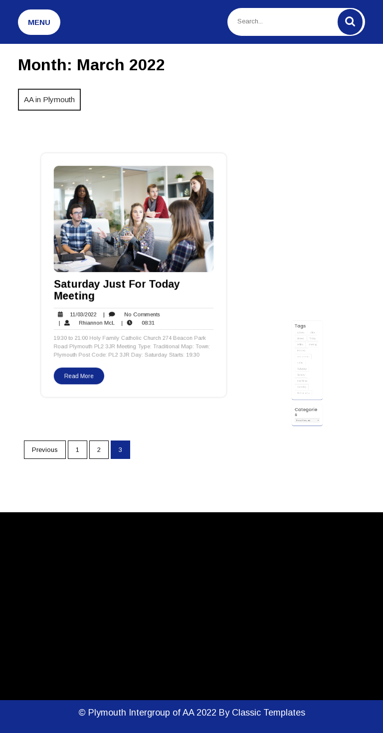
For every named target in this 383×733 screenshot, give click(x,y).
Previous (45, 449)
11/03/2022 (79, 312)
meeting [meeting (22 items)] (311, 359)
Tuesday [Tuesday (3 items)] (303, 390)
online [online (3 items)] (302, 372)
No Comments (132, 312)
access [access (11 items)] (302, 350)
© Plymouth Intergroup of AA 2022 (148, 713)
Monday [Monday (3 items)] (303, 364)
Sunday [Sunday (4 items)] (303, 381)
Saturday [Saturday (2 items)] (303, 377)
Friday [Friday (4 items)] (311, 355)
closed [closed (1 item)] (302, 355)
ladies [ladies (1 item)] (302, 359)
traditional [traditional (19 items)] (303, 386)
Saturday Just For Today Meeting (118, 288)
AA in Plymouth (49, 99)
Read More (83, 368)
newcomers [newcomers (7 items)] (304, 368)
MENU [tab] (39, 22)
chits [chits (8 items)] (311, 350)
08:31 (137, 319)
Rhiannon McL (90, 319)
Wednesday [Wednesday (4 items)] (304, 395)
